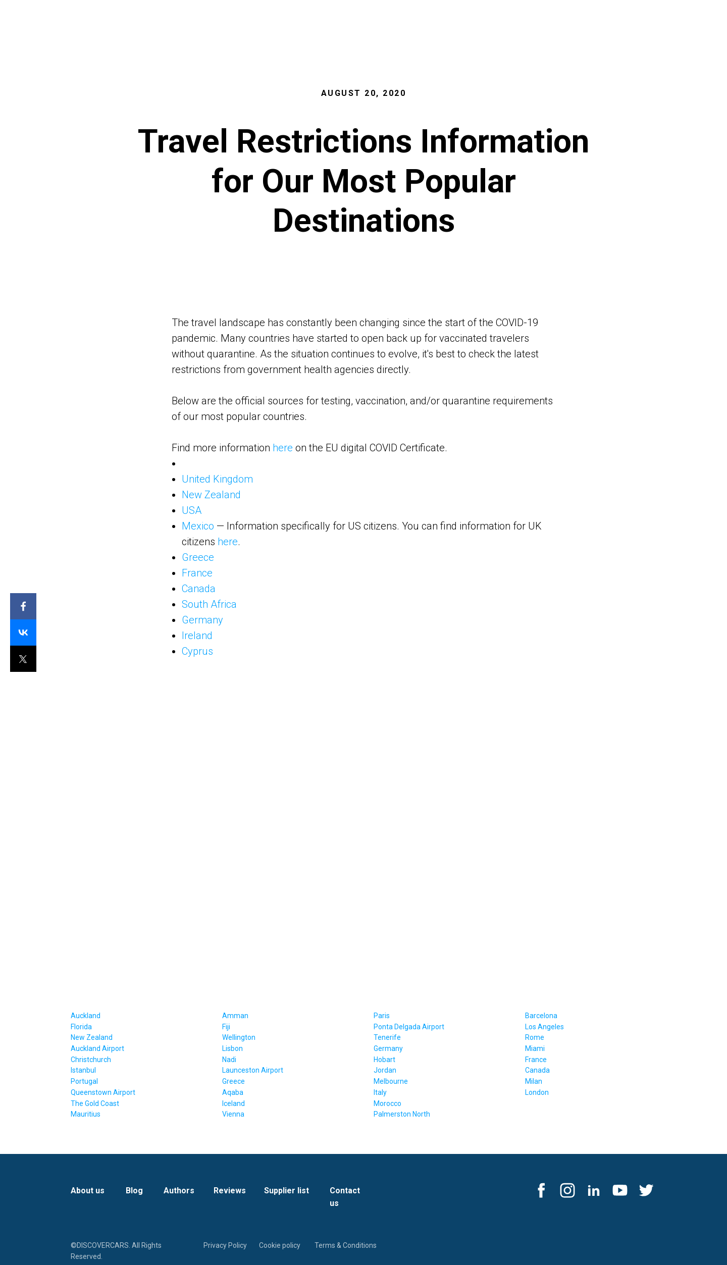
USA (191, 510)
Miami (535, 1048)
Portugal (84, 1081)
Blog (134, 1190)
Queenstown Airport (103, 1092)
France (197, 573)
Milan (533, 1081)
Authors (179, 1190)
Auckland (85, 1016)
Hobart (384, 1060)
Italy (380, 1092)
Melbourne (391, 1081)
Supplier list (286, 1190)
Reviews (230, 1190)
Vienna (233, 1114)
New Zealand (211, 495)
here (283, 448)
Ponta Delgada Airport (409, 1027)
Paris (382, 1016)
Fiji (226, 1027)
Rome (534, 1037)
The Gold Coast (95, 1103)
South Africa (209, 604)
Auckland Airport (97, 1048)
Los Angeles (544, 1027)
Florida (81, 1027)
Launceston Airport (252, 1070)
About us (88, 1190)
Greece (198, 557)
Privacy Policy (225, 1245)
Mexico (198, 526)
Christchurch (91, 1060)
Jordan (385, 1070)
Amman (235, 1016)
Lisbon (232, 1048)
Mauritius (85, 1114)
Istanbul (83, 1070)
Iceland (233, 1103)
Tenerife (387, 1037)
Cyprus (197, 651)
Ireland (197, 635)
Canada (199, 589)
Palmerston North (402, 1114)
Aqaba (232, 1092)
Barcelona (541, 1016)
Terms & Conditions (346, 1245)
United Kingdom (217, 479)
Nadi (229, 1060)
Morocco (387, 1103)
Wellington (238, 1037)
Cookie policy (279, 1245)
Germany (202, 620)
